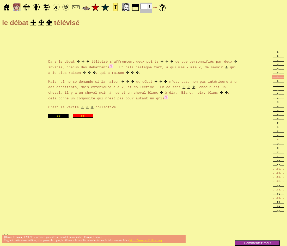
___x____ (278, 148)
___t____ (278, 132)
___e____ (278, 69)
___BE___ (278, 165)
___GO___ (278, 211)
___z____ (278, 157)
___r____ (278, 123)
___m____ (278, 102)
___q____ (278, 119)
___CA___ (278, 186)
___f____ (278, 73)
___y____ (278, 152)
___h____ (278, 81)
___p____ (278, 115)
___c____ (278, 61)
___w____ (278, 144)
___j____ (278, 90)
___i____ (278, 86)
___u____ (278, 136)
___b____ (278, 56)
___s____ (278, 127)
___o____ (278, 111)
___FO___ (278, 203)
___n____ (278, 107)
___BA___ (278, 161)
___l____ (278, 98)
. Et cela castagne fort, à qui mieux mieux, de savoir (169, 67)
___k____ (278, 94)
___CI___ (278, 194)
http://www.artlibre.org (146, 241)
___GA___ (278, 207)
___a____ (278, 52)
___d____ (278, 65)
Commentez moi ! (257, 243)
